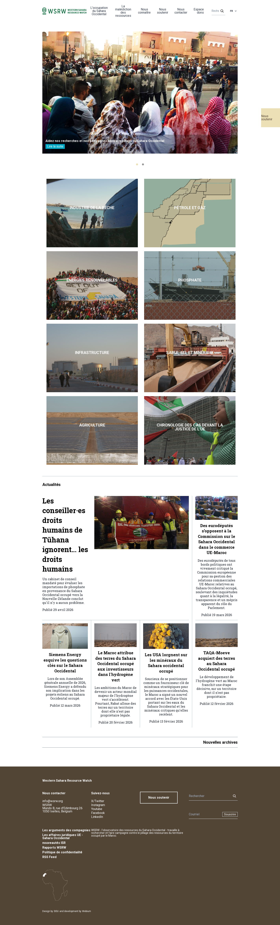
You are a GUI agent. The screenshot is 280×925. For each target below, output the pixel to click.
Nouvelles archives (220, 742)
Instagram (98, 805)
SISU (56, 911)
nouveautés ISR (54, 843)
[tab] (137, 164)
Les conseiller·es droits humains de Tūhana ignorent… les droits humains (65, 535)
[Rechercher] (217, 11)
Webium (86, 911)
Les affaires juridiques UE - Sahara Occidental (62, 836)
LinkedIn (97, 817)
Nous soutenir (266, 117)
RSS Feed (49, 857)
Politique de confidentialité (62, 852)
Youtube (96, 809)
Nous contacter (180, 10)
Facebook (98, 813)
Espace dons (199, 10)
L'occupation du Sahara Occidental (99, 11)
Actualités (51, 484)
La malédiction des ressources (123, 11)
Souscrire (230, 814)
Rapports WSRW (54, 847)
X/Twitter (97, 801)
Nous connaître (144, 10)
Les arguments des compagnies (66, 830)
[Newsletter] (204, 814)
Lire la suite (55, 146)
